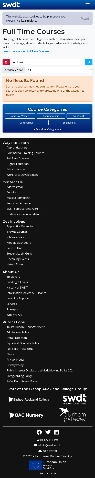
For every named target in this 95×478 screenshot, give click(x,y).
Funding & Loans (17, 282)
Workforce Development (22, 175)
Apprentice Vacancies (20, 226)
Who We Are (14, 315)
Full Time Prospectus (20, 349)
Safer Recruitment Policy (22, 381)
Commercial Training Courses (25, 153)
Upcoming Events (18, 259)
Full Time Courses (18, 158)
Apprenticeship (51, 116)
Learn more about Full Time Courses (26, 51)
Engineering (69, 122)
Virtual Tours (15, 264)
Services (12, 304)
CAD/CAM (78, 116)
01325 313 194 (47, 440)
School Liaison (16, 169)
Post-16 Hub (15, 248)
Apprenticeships (17, 147)
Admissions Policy (18, 332)
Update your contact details (24, 214)
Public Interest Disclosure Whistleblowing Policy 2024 (40, 370)
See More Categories (47, 129)
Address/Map (15, 187)
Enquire (11, 192)
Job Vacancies (15, 237)
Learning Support (18, 298)
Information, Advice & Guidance (26, 293)
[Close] (85, 18)
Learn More (28, 20)
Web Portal (47, 451)
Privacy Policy (15, 365)
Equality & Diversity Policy (23, 343)
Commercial (26, 122)
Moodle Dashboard (19, 243)
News (10, 354)
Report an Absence (19, 203)
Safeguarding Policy (19, 376)
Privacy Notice (16, 359)
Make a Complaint (18, 198)
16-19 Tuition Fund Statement (26, 327)
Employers (13, 277)
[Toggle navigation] (87, 4)
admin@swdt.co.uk (47, 445)
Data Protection (17, 338)
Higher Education (18, 164)
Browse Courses (17, 232)
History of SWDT (17, 287)
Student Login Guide (20, 253)
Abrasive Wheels (20, 116)
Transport (13, 309)
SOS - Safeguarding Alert (22, 209)
